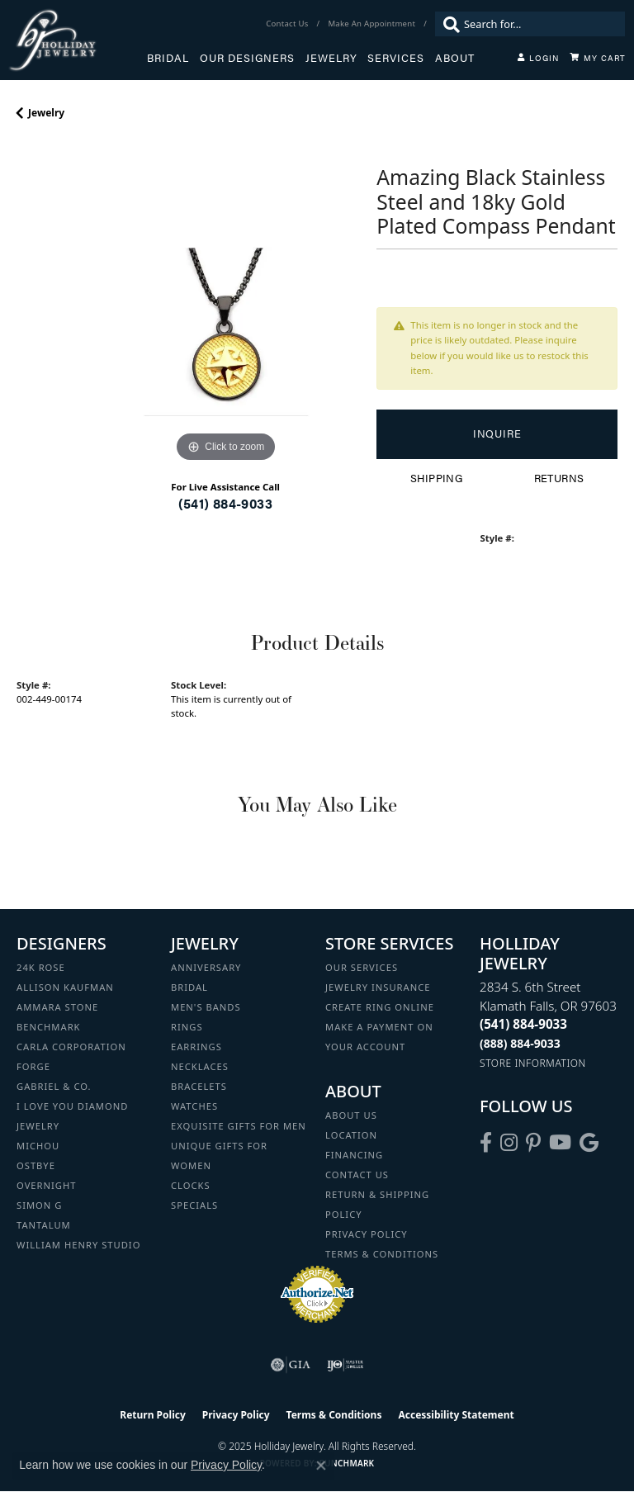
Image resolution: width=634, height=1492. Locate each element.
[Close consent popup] (321, 1466)
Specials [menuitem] (194, 1205)
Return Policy (153, 1415)
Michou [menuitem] (38, 1145)
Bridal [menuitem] (189, 987)
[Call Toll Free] (520, 1043)
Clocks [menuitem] (191, 1185)
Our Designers (247, 57)
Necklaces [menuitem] (200, 1066)
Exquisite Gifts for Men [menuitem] (238, 1126)
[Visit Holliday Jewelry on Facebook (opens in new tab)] (486, 1143)
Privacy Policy (366, 1234)
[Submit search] (447, 24)
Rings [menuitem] (187, 1027)
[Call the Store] (523, 1024)
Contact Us (357, 1174)
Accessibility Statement (455, 1415)
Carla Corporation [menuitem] (71, 1046)
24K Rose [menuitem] (41, 967)
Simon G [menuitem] (39, 1205)
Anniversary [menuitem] (206, 967)
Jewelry (331, 57)
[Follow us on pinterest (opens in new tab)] (533, 1143)
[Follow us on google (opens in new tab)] (589, 1143)
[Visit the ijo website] (345, 1364)
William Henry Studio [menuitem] (78, 1245)
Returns (559, 478)
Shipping (436, 478)
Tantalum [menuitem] (44, 1225)
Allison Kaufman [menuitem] (65, 987)
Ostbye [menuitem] (36, 1165)
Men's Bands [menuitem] (206, 1007)
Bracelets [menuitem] (199, 1086)
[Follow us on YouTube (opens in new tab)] (560, 1143)
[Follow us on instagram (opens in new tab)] (509, 1143)
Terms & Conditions (381, 1254)
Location (351, 1135)
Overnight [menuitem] (46, 1185)
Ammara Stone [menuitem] (57, 1007)
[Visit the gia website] (290, 1364)
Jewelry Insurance (377, 987)
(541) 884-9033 (225, 503)
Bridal (168, 57)
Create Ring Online (379, 1007)
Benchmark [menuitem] (49, 1027)
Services (395, 57)
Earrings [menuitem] (196, 1046)
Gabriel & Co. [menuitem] (54, 1086)
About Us (351, 1115)
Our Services (361, 967)
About (455, 57)
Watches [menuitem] (194, 1106)
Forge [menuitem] (33, 1066)
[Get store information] (533, 1063)
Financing (354, 1155)
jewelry (46, 113)
